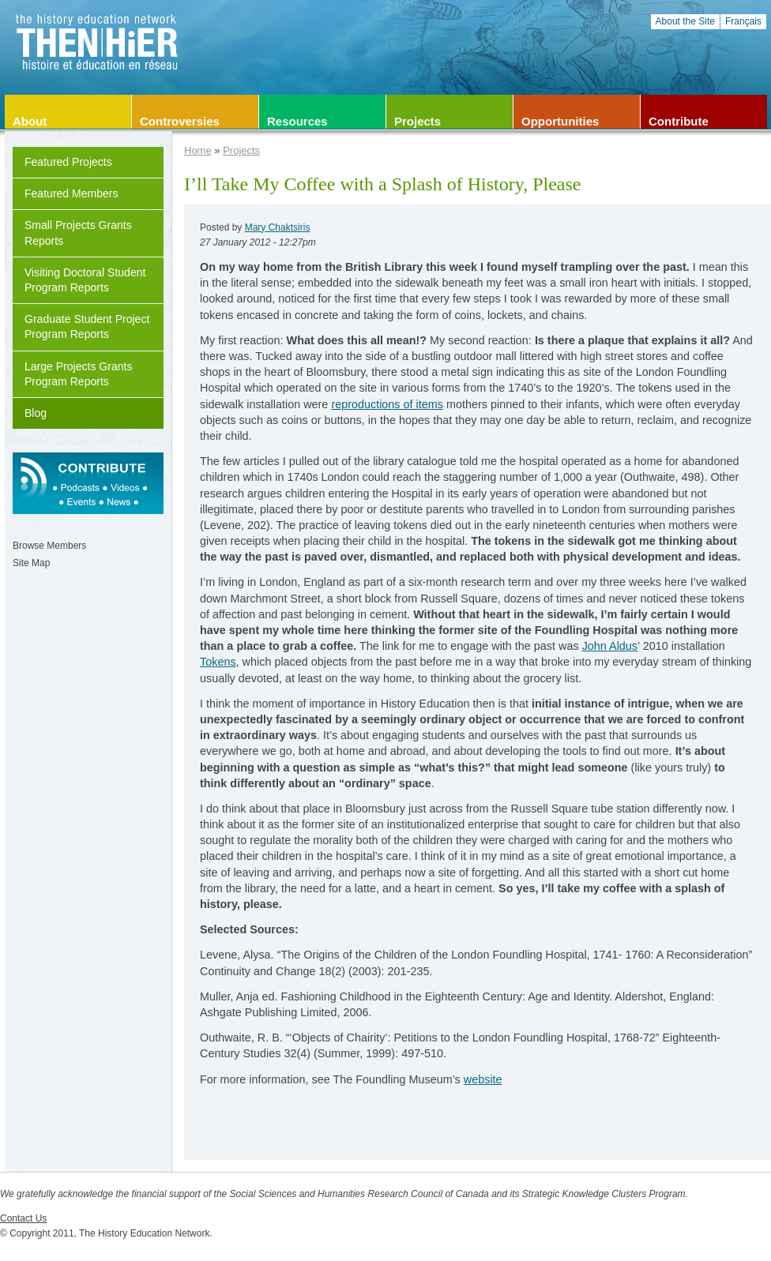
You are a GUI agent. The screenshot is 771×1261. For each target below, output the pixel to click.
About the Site (685, 21)
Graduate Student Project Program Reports (86, 326)
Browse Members (49, 545)
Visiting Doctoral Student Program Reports (84, 280)
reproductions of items (387, 404)
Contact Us (23, 1218)
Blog (35, 413)
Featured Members (71, 193)
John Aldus (609, 646)
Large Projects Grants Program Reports (78, 374)
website (483, 1079)
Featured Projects (68, 162)
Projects (241, 150)
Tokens (218, 661)
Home (198, 150)
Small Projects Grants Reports (78, 232)
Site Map (31, 563)
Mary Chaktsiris (277, 227)
